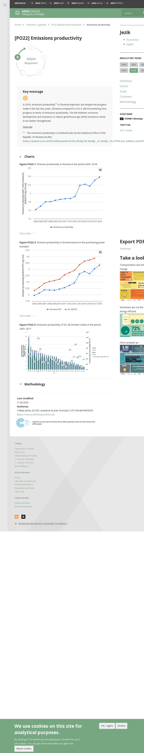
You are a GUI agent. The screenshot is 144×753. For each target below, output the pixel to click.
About (17, 479)
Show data (25, 238)
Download (118, 254)
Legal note (19, 493)
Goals (116, 97)
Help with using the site (25, 482)
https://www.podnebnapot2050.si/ (35, 416)
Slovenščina (126, 39)
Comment (119, 102)
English (123, 44)
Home (18, 24)
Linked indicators (22, 504)
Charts (117, 92)
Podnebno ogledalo (36, 24)
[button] (138, 3)
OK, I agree (107, 725)
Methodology (121, 108)
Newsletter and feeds (24, 489)
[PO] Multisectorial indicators (66, 24)
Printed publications (24, 486)
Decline (121, 725)
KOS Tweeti (119, 136)
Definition (119, 87)
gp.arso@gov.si (22, 467)
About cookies (23, 748)
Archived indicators (23, 508)
